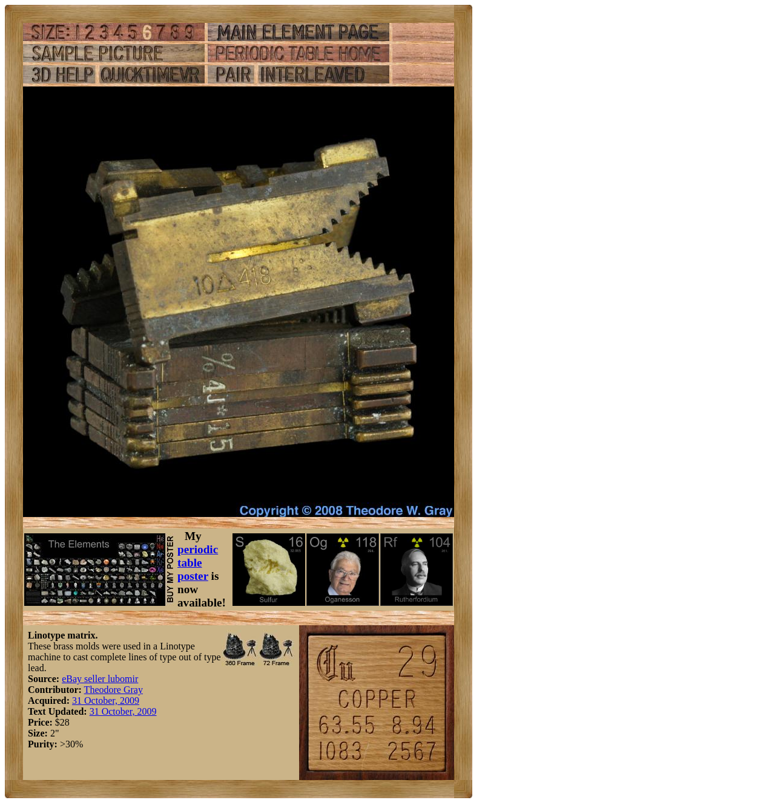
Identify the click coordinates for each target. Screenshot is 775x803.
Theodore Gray (113, 689)
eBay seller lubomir (100, 679)
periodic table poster (197, 562)
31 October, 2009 (105, 700)
